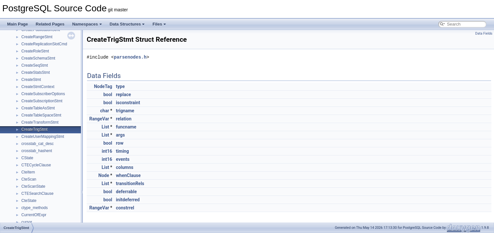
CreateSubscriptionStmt (41, 101)
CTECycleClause (36, 165)
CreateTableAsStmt (38, 108)
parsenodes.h (130, 57)
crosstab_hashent (36, 151)
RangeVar (99, 118)
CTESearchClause (37, 193)
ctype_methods (34, 207)
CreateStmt (31, 79)
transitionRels (130, 183)
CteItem (28, 172)
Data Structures (127, 24)
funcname (126, 126)
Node (103, 175)
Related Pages (50, 24)
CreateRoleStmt (35, 51)
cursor (26, 222)
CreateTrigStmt (34, 129)
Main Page (17, 24)
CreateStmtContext (37, 86)
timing (122, 151)
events (122, 159)
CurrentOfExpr (33, 215)
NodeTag (103, 86)
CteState (29, 200)
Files (159, 24)
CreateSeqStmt (34, 65)
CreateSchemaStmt (38, 58)
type (120, 86)
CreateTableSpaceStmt (41, 115)
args (120, 135)
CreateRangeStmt (36, 37)
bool (107, 94)
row (119, 143)
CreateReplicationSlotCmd (44, 44)
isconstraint (128, 102)
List (105, 126)
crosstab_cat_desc (37, 143)
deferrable (126, 191)
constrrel (125, 207)
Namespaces (87, 24)
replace (123, 94)
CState (27, 158)
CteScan (28, 179)
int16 (107, 151)
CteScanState (33, 186)
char (104, 110)
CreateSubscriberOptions (43, 94)
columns (124, 167)
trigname (125, 110)
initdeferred (127, 199)
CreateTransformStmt (40, 122)
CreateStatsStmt (35, 72)
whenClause (128, 175)
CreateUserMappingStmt (42, 136)
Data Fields (483, 33)
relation (123, 118)
